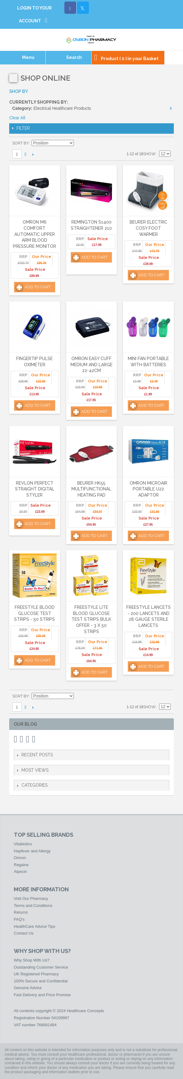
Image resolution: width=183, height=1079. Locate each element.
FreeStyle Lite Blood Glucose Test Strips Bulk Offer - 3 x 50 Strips (91, 619)
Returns (21, 912)
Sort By (20, 143)
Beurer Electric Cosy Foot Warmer (148, 228)
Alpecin (20, 871)
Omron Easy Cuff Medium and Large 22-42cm (91, 364)
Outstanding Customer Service (41, 967)
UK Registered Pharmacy (36, 974)
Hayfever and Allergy (32, 851)
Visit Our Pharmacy (31, 898)
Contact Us (23, 933)
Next (33, 154)
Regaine (21, 864)
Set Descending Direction (79, 143)
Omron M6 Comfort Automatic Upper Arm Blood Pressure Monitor (34, 234)
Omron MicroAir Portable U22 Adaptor (148, 489)
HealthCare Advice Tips (34, 926)
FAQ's (19, 919)
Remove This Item (171, 108)
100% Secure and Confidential (41, 981)
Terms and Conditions (33, 905)
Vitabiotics (23, 844)
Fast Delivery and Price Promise (42, 995)
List (166, 143)
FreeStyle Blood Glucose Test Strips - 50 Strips (34, 613)
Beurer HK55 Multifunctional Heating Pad (91, 489)
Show (149, 154)
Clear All (17, 117)
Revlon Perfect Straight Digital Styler (34, 489)
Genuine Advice (28, 987)
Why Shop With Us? (31, 960)
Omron (20, 857)
